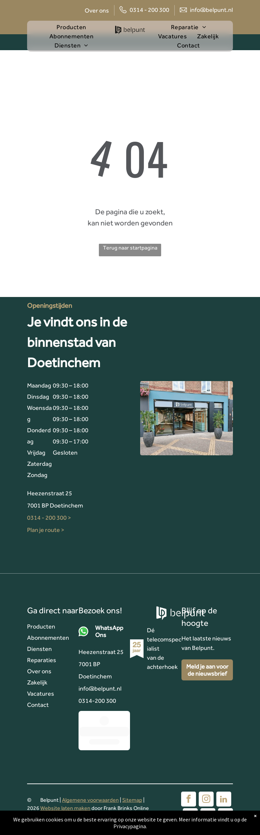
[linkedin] (223, 800)
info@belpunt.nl (211, 9)
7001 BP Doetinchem (55, 505)
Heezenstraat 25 (49, 493)
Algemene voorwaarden (90, 800)
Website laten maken (65, 808)
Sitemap (132, 800)
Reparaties (41, 659)
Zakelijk (37, 682)
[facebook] (188, 800)
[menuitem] (76, 27)
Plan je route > (45, 529)
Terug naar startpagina (130, 247)
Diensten (39, 648)
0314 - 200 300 (149, 9)
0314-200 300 (97, 700)
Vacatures (40, 693)
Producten (41, 626)
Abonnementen (48, 637)
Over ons (97, 10)
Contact (38, 704)
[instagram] (206, 800)
